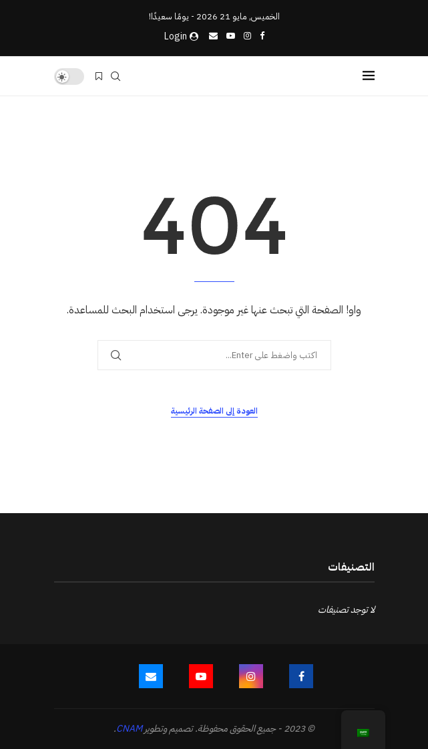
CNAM (129, 729)
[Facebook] (262, 35)
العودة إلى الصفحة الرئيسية (214, 411)
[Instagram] (247, 35)
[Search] (115, 76)
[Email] (213, 35)
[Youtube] (230, 35)
